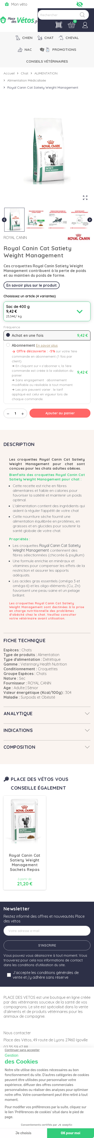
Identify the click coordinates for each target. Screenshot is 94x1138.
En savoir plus (47, 345)
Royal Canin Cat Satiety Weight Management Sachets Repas (25, 862)
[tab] (47, 713)
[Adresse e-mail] (47, 931)
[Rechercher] (63, 15)
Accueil (9, 73)
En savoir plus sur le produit (31, 285)
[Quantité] (15, 413)
